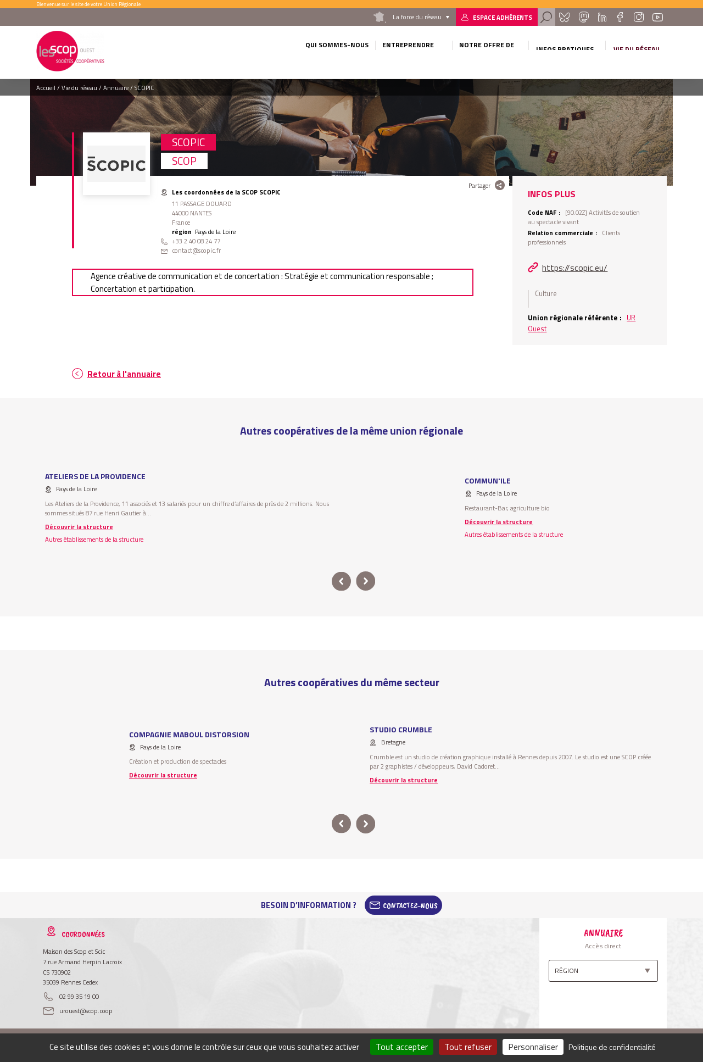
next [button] (365, 581)
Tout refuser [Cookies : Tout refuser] (468, 1046)
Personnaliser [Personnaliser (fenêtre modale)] (533, 1046)
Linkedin (602, 17)
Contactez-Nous (410, 905)
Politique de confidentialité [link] (612, 1047)
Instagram (638, 17)
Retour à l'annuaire (124, 374)
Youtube (658, 17)
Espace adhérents (502, 17)
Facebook (620, 17)
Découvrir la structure (79, 526)
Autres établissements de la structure (94, 539)
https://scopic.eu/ (574, 267)
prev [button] (341, 581)
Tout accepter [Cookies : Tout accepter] (402, 1046)
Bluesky (564, 17)
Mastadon (583, 17)
